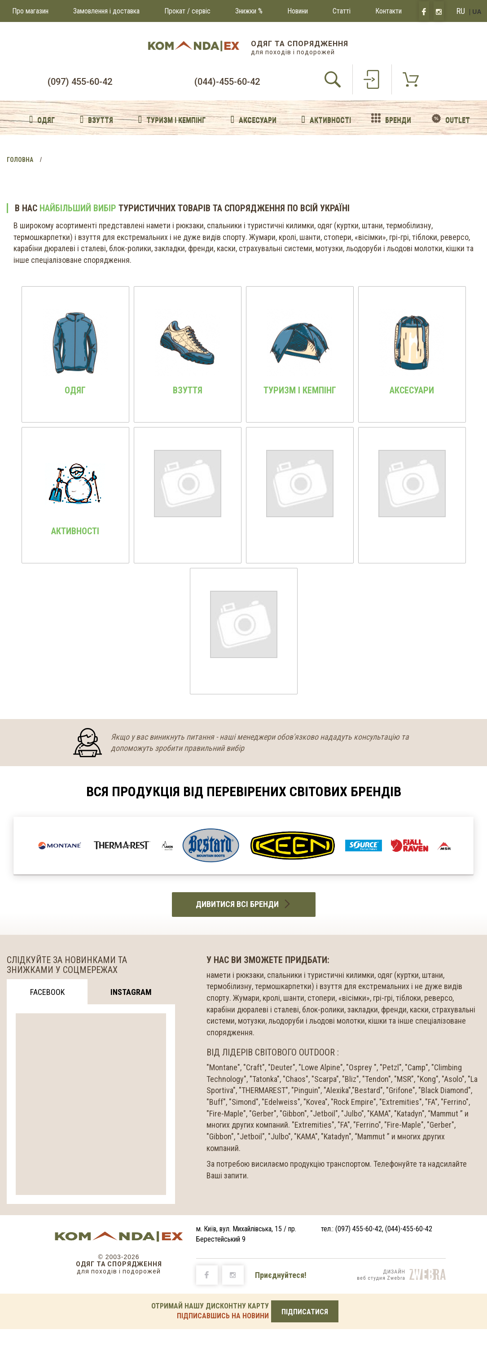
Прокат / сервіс (187, 11)
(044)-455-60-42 (227, 81)
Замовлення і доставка (106, 11)
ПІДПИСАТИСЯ (304, 1312)
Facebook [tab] (47, 992)
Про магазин (30, 11)
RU (460, 11)
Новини (297, 11)
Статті (342, 11)
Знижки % (249, 11)
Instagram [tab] (131, 992)
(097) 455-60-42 (80, 81)
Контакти (388, 11)
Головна (20, 159)
